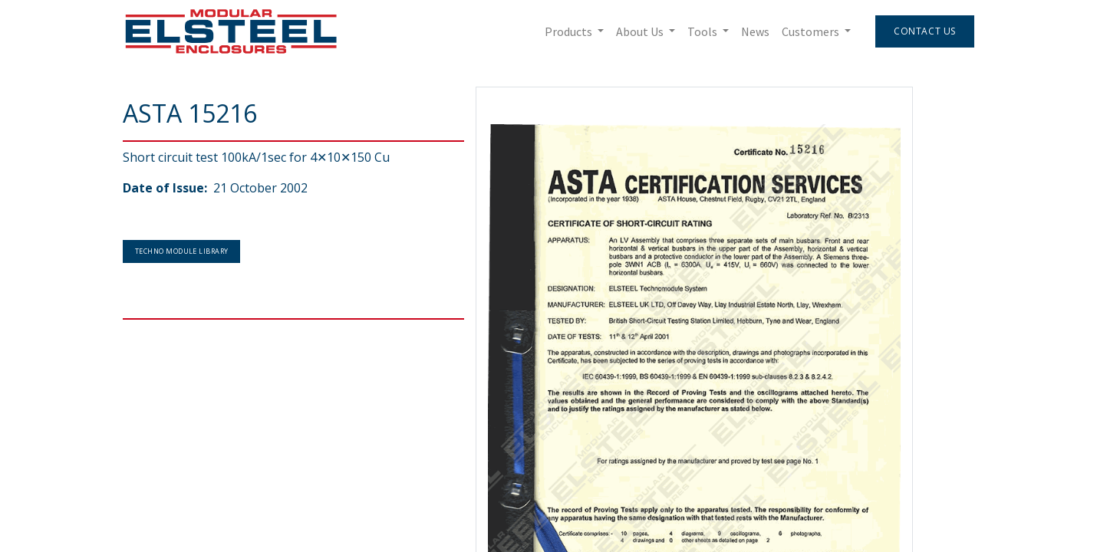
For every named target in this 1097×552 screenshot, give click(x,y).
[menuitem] (755, 31)
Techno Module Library (181, 251)
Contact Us (925, 31)
